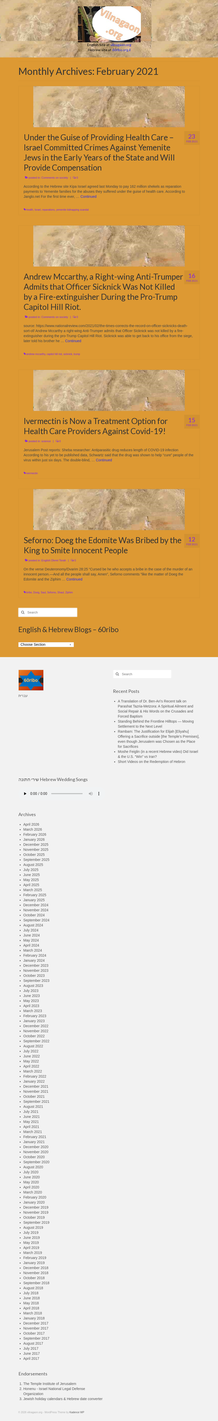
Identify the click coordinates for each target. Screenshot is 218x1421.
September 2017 (36, 1338)
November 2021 (36, 1091)
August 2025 (33, 865)
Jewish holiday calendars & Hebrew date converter (63, 1399)
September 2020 (36, 1162)
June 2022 (31, 1056)
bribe (29, 592)
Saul (43, 592)
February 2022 (34, 1076)
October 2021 (34, 1096)
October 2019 (34, 1217)
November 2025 (36, 850)
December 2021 (36, 1086)
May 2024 (31, 940)
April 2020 (31, 1187)
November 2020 (36, 1152)
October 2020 (34, 1157)
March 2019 (32, 1253)
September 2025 (36, 860)
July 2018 (31, 1293)
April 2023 (31, 1006)
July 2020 (31, 1172)
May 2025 (31, 880)
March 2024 (32, 950)
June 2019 (31, 1238)
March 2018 (32, 1313)
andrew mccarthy (35, 354)
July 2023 (31, 991)
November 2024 (36, 910)
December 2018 (36, 1268)
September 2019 (36, 1222)
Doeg (36, 592)
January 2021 (34, 1142)
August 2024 (33, 925)
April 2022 (31, 1066)
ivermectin (32, 473)
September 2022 (36, 1041)
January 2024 (34, 960)
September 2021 (36, 1102)
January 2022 (34, 1081)
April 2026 (31, 824)
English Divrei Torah (53, 560)
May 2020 (31, 1182)
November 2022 (36, 1031)
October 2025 (34, 855)
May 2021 (31, 1122)
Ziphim (69, 592)
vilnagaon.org (120, 45)
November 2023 (36, 970)
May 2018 (31, 1303)
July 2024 (31, 930)
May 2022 (31, 1061)
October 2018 (34, 1278)
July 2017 (31, 1348)
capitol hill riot (54, 354)
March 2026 (32, 829)
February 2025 (34, 895)
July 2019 (31, 1233)
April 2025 (31, 885)
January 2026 (34, 839)
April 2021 (31, 1127)
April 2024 (31, 945)
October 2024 (34, 915)
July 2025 (31, 870)
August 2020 (33, 1167)
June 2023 (31, 996)
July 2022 (31, 1051)
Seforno (51, 592)
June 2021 (31, 1117)
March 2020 (32, 1192)
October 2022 (34, 1036)
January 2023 (34, 1021)
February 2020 (34, 1197)
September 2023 (36, 981)
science (46, 441)
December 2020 (36, 1147)
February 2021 (34, 1137)
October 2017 (34, 1333)
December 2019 (36, 1207)
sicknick (67, 354)
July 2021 (31, 1112)
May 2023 (31, 1001)
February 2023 (34, 1016)
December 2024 (36, 905)
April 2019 (31, 1248)
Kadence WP (77, 1412)
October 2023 (34, 976)
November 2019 (36, 1212)
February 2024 (34, 955)
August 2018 (33, 1288)
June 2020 (31, 1177)
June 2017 (31, 1353)
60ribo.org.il (121, 50)
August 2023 (33, 986)
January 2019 (34, 1263)
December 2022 (36, 1026)
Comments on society (54, 177)
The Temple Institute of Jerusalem (49, 1384)
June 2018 (31, 1298)
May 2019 (31, 1243)
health (29, 209)
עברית (23, 696)
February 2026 (34, 834)
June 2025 (31, 875)
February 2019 (34, 1258)
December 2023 (36, 965)
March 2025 (32, 890)
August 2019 (33, 1227)
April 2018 (31, 1308)
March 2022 (32, 1071)
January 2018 (34, 1318)
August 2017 (33, 1343)
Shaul (60, 592)
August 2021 (33, 1107)
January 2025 (34, 900)
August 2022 (33, 1046)
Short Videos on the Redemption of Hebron (151, 762)
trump (77, 354)
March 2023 (32, 1011)
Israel (38, 209)
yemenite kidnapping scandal (72, 209)
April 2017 (31, 1359)
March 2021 (32, 1132)
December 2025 (36, 845)
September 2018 (36, 1283)
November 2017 (36, 1328)
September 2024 (36, 920)
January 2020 (34, 1202)
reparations (48, 209)
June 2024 (31, 935)
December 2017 (36, 1323)
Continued (88, 197)
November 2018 (36, 1273)
